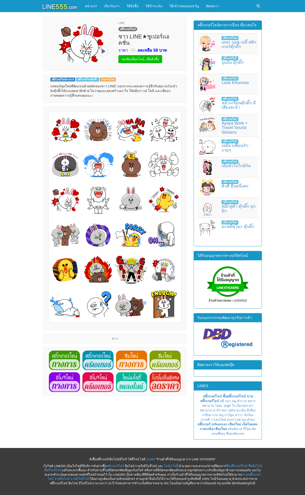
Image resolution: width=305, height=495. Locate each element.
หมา (225, 410)
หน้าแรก (91, 6)
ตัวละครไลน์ (107, 79)
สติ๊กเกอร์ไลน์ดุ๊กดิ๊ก (87, 79)
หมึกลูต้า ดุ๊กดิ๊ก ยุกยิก (239, 208)
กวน (215, 415)
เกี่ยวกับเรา (112, 6)
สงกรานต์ (234, 419)
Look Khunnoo (235, 82)
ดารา (239, 415)
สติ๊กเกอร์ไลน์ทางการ (63, 79)
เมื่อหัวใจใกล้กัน (236, 165)
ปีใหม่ (247, 429)
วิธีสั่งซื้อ (132, 6)
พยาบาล (208, 405)
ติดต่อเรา (212, 6)
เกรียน (206, 415)
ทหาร (252, 401)
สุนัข (232, 410)
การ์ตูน (229, 415)
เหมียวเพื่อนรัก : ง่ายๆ (236, 148)
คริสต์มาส (235, 429)
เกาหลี (205, 419)
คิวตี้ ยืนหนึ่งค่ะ (235, 186)
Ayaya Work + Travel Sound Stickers (235, 128)
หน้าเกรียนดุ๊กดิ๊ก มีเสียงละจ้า (239, 105)
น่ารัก (217, 410)
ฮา (251, 405)
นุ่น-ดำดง (248, 419)
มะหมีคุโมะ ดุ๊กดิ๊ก (238, 226)
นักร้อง (249, 415)
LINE (121, 23)
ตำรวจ (242, 401)
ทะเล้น (241, 410)
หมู (234, 401)
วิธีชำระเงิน (153, 6)
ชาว (115, 338)
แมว (228, 401)
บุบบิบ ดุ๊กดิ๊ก (233, 62)
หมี (222, 401)
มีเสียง (251, 410)
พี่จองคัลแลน (235, 433)
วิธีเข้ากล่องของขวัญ (184, 6)
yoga (227, 405)
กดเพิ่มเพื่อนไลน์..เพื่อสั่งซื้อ (140, 59)
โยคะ (219, 405)
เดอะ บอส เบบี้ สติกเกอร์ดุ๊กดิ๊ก (239, 44)
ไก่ (233, 405)
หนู (221, 415)
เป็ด (238, 405)
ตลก (245, 405)
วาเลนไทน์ (218, 419)
